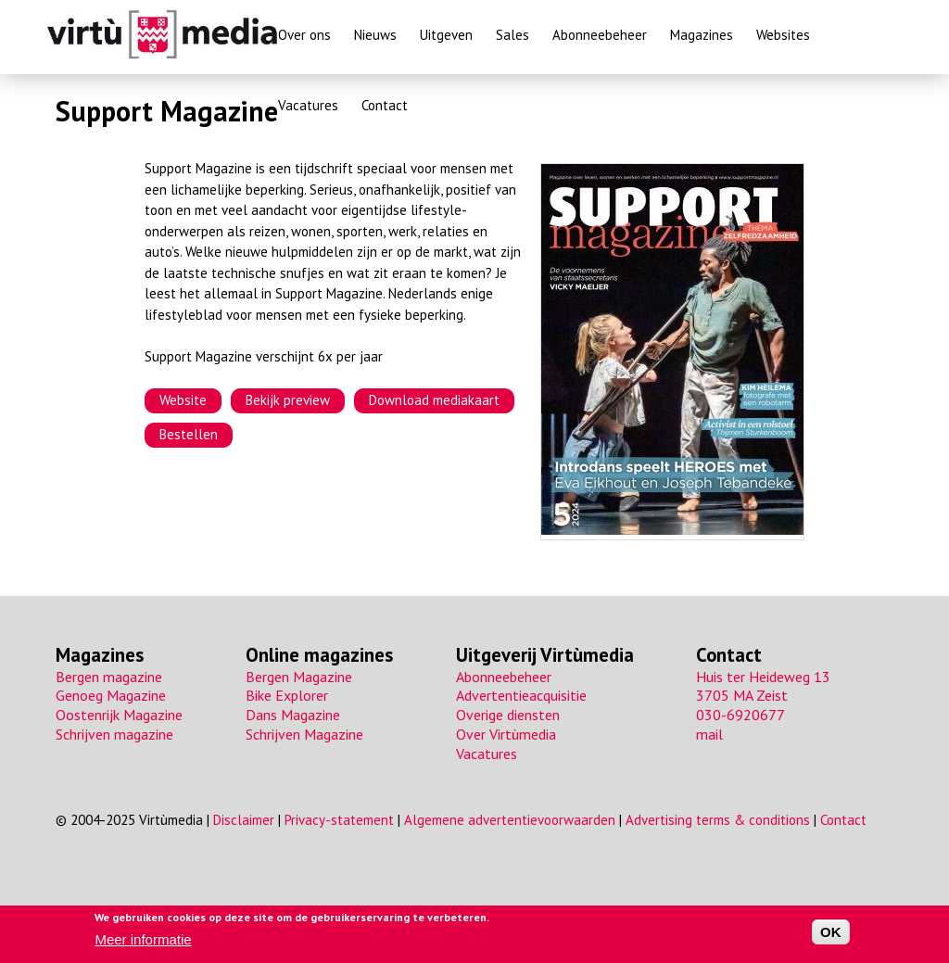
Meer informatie (143, 939)
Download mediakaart (434, 400)
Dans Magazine (293, 714)
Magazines (701, 35)
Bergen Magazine (299, 676)
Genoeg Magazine (111, 695)
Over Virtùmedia (506, 734)
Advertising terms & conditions (718, 820)
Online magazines (319, 654)
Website (183, 400)
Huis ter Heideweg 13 (763, 676)
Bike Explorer (287, 695)
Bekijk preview (288, 400)
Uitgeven (446, 35)
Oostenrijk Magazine (119, 714)
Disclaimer (243, 820)
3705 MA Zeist (742, 695)
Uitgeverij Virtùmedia (545, 654)
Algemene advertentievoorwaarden (509, 820)
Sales (512, 35)
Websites (783, 35)
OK (830, 933)
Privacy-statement (339, 820)
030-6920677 (740, 714)
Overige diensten (508, 714)
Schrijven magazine (114, 734)
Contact (384, 105)
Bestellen (188, 434)
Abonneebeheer (599, 35)
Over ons (304, 35)
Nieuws (375, 35)
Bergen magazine (109, 676)
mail (709, 734)
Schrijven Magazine (304, 734)
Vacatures (308, 105)
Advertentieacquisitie (521, 695)
